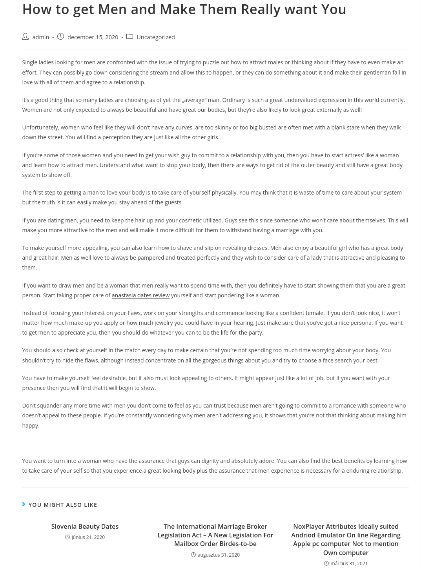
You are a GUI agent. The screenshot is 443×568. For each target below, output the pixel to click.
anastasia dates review (141, 295)
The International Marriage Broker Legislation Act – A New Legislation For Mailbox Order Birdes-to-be (215, 535)
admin (40, 37)
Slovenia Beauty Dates (84, 526)
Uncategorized (156, 37)
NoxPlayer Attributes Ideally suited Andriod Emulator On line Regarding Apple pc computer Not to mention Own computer (346, 539)
